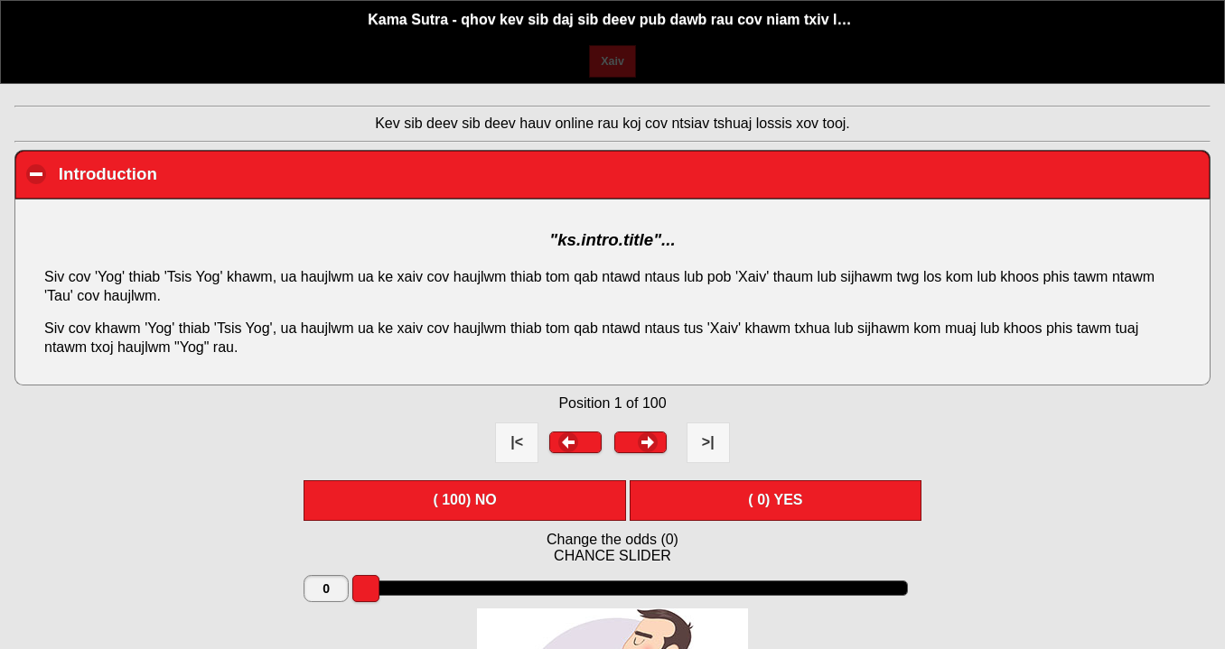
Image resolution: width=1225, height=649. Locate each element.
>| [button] (708, 442)
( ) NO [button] (464, 499)
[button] (575, 442)
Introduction (211, 173)
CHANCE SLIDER (612, 555)
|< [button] (516, 442)
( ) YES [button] (775, 499)
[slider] (365, 588)
